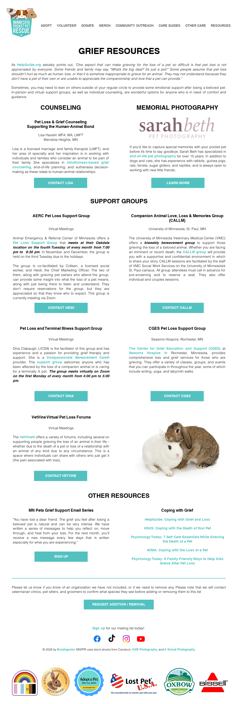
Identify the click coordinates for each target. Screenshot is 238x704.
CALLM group (194, 252)
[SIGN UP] (61, 557)
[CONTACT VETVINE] (60, 476)
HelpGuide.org (29, 65)
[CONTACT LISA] (60, 183)
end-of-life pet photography (153, 156)
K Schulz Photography (179, 649)
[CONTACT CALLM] (177, 308)
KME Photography (144, 649)
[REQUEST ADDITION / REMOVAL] (119, 604)
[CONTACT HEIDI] (61, 308)
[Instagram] (126, 638)
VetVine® (27, 437)
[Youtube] (140, 638)
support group (49, 362)
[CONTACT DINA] (61, 396)
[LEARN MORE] (177, 183)
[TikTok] (111, 638)
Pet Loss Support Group (35, 243)
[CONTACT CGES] (177, 396)
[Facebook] (97, 638)
